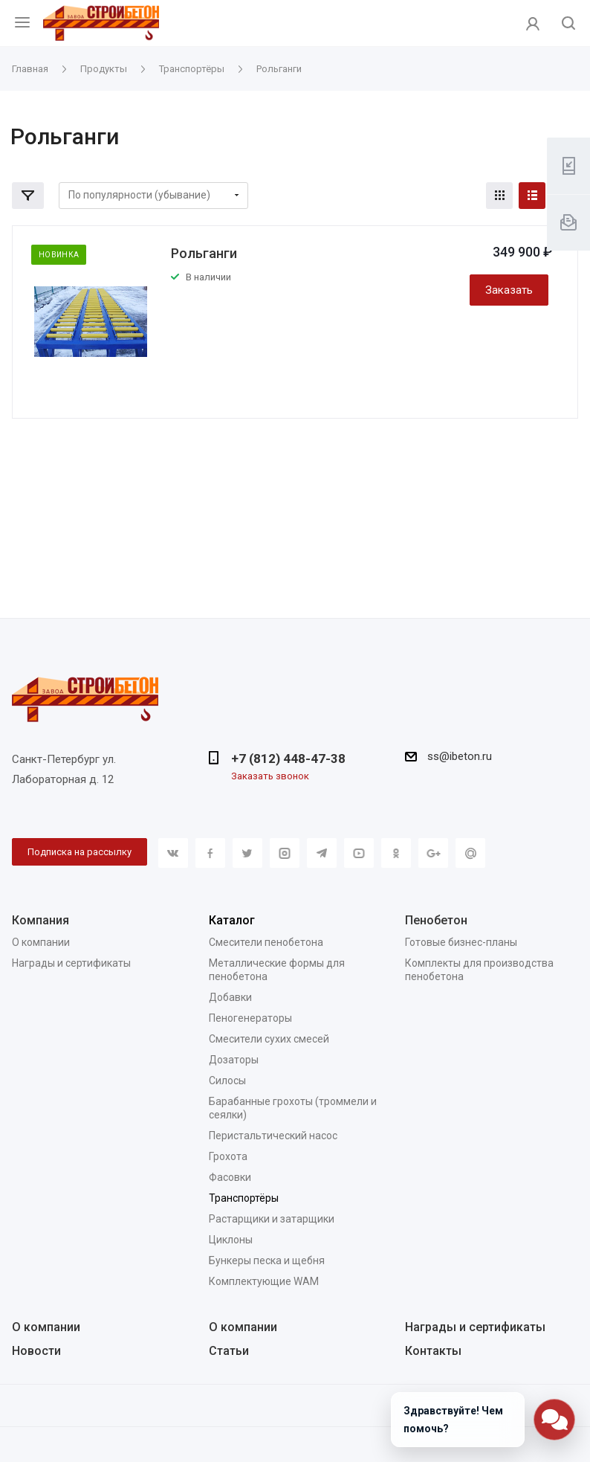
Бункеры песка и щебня (267, 1260)
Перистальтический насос (273, 1135)
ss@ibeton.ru (459, 756)
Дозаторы (234, 1060)
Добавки (230, 997)
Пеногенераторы (250, 1018)
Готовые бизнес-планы (461, 942)
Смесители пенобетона (266, 942)
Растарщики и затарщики (271, 1219)
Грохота (228, 1156)
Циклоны (231, 1240)
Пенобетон (436, 920)
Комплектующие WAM (264, 1281)
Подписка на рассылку (79, 851)
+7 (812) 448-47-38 (288, 758)
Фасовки (230, 1177)
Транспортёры (244, 1198)
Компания (40, 920)
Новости (36, 1351)
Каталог (232, 920)
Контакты (433, 1351)
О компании (41, 942)
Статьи (229, 1351)
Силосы (227, 1080)
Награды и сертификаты (71, 963)
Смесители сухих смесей (269, 1039)
